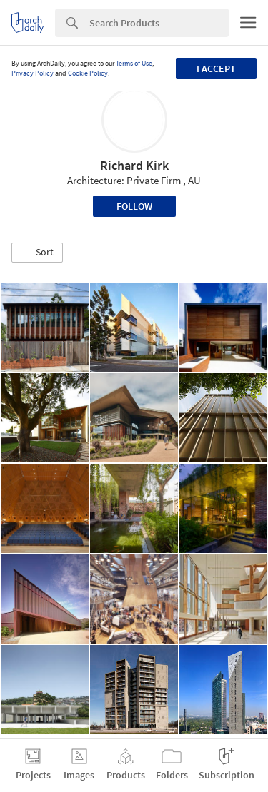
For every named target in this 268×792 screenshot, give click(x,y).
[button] (37, 253)
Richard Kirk (134, 165)
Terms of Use (134, 63)
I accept (216, 68)
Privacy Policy (32, 73)
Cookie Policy (88, 73)
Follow (134, 206)
